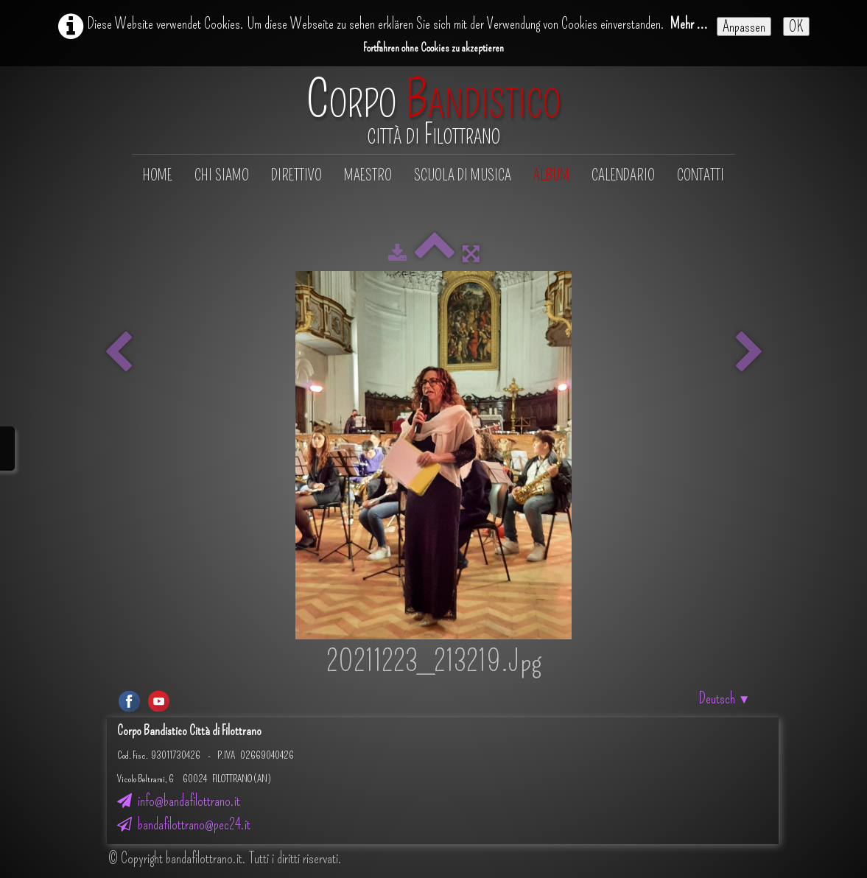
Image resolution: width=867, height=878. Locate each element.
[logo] (433, 111)
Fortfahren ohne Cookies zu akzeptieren (433, 48)
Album (551, 175)
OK (796, 26)
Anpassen (744, 26)
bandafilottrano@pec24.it (183, 824)
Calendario (623, 175)
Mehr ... (689, 23)
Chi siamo (221, 175)
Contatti (700, 175)
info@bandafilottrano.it (178, 800)
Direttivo (296, 175)
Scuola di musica (462, 175)
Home (157, 175)
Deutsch (725, 698)
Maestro (368, 175)
